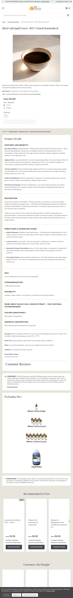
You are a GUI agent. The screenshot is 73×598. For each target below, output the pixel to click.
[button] (68, 15)
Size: (9, 102)
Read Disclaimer (12, 387)
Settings (7, 595)
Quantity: (7, 112)
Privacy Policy (50, 591)
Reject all (16, 595)
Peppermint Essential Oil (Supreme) (33, 522)
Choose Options (14, 547)
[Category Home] (3, 22)
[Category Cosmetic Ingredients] (13, 22)
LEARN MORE (49, 1)
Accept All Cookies (30, 595)
